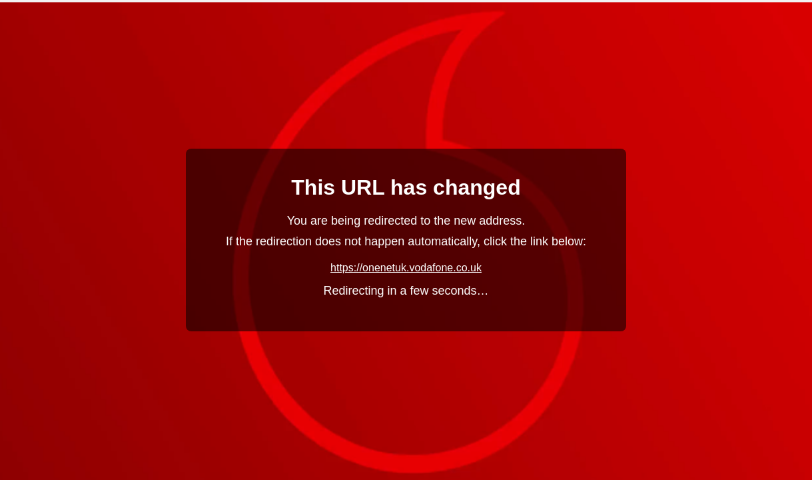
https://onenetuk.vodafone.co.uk (406, 267)
